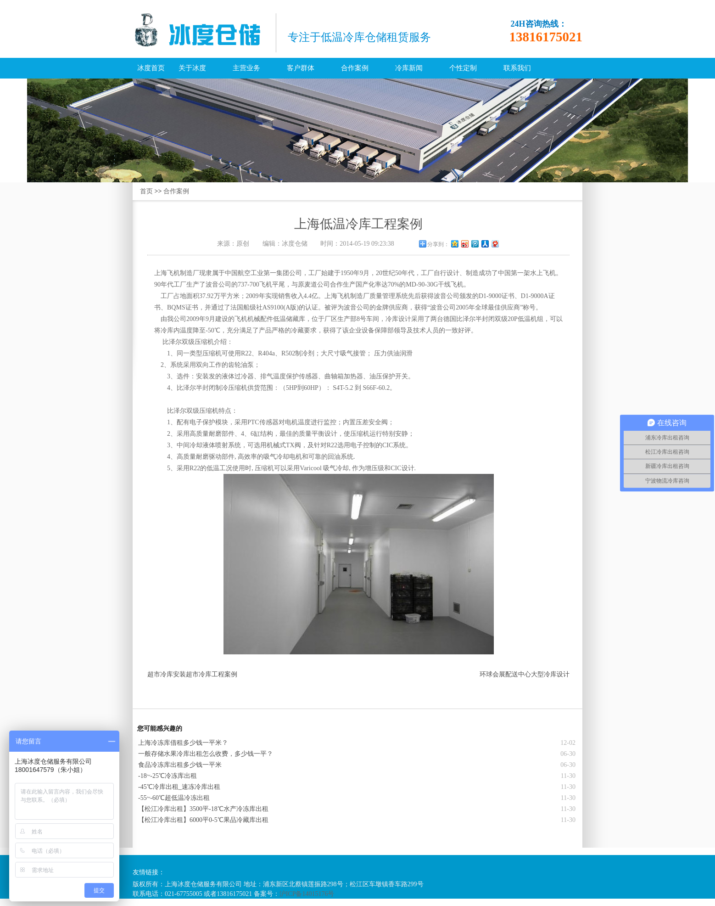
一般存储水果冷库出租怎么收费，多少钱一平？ (205, 753)
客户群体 (300, 68)
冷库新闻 (409, 68)
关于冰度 (192, 68)
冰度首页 (151, 68)
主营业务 (246, 68)
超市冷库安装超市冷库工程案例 (192, 674)
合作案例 (355, 68)
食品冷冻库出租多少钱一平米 (180, 764)
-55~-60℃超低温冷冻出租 (174, 797)
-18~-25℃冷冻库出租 (167, 775)
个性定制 (463, 68)
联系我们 (517, 68)
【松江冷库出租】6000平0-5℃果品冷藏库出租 (203, 819)
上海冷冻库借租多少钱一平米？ (183, 742)
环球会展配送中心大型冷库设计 (525, 674)
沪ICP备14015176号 (307, 893)
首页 (146, 191)
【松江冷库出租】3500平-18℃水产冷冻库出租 (203, 808)
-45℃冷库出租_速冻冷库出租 (179, 786)
